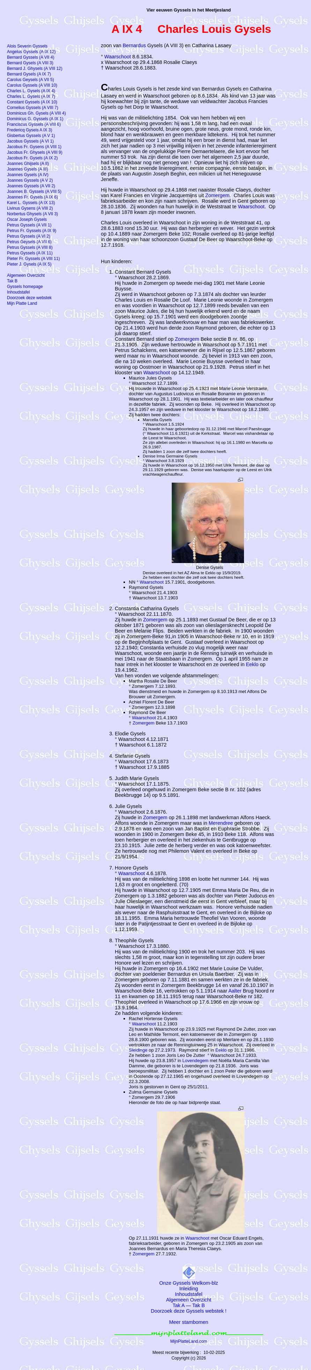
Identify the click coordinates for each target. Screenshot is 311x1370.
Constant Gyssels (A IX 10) (32, 102)
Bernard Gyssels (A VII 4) (30, 57)
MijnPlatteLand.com (188, 1341)
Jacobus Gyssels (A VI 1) (30, 141)
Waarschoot (117, 56)
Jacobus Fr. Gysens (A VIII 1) (34, 146)
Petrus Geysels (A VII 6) (29, 241)
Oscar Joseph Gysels (27, 219)
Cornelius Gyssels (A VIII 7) (32, 107)
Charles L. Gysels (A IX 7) (31, 96)
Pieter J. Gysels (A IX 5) (29, 264)
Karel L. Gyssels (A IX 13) (31, 202)
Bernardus (134, 45)
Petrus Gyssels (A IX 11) (30, 253)
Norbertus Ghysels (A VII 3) (32, 213)
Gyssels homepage (25, 286)
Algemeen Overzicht (189, 1300)
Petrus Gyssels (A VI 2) (28, 236)
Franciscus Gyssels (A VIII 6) (34, 124)
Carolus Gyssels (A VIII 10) (32, 85)
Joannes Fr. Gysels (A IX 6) (32, 197)
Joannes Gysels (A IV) (28, 174)
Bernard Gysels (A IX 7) (29, 74)
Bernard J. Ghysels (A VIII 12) (34, 68)
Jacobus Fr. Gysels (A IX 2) (32, 158)
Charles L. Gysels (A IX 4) (31, 90)
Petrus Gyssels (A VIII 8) (30, 247)
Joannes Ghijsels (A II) (28, 163)
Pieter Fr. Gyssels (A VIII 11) (33, 258)
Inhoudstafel (188, 1294)
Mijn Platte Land (22, 303)
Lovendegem (195, 1060)
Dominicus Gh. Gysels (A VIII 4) (36, 113)
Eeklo (252, 664)
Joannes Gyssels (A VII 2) (31, 185)
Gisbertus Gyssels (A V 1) (31, 135)
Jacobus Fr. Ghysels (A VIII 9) (34, 152)
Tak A (178, 1305)
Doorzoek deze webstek (29, 297)
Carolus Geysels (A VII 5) (30, 79)
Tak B (198, 1305)
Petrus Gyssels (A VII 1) (29, 225)
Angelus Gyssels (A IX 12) (31, 51)
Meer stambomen (188, 1322)
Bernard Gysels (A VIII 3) (30, 62)
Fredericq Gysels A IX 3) (29, 130)
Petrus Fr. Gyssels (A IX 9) (31, 230)
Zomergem (217, 195)
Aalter (235, 991)
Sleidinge (138, 1050)
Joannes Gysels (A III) (27, 169)
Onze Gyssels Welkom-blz (188, 1283)
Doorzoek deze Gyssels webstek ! (189, 1311)
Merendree (221, 823)
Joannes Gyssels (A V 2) (30, 180)
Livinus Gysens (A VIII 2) (30, 208)
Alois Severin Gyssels (27, 46)
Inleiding (188, 1288)
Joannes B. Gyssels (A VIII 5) (34, 191)
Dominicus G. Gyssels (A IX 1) (35, 118)
